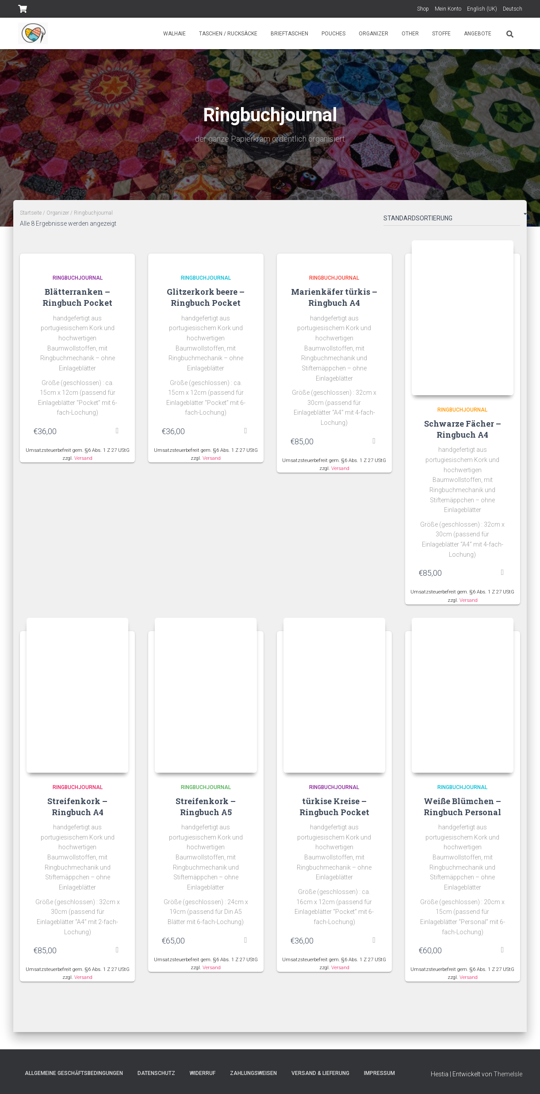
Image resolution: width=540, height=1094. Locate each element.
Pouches (333, 34)
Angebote (477, 34)
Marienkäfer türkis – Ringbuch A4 (334, 297)
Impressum (379, 1073)
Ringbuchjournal (78, 278)
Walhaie (174, 34)
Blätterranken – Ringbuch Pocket (77, 297)
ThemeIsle (508, 1074)
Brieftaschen (289, 34)
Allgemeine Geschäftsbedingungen (74, 1073)
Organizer (373, 34)
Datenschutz (156, 1073)
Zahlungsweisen (253, 1073)
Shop (423, 9)
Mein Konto (448, 9)
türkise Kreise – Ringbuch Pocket (334, 806)
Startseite (31, 213)
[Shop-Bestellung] (451, 220)
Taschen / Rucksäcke (228, 34)
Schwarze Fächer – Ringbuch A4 (462, 429)
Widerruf (202, 1073)
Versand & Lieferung (320, 1073)
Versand (83, 458)
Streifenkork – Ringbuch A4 (77, 806)
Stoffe (441, 34)
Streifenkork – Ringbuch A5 (206, 806)
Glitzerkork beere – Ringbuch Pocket (206, 297)
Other (410, 34)
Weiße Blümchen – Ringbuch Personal (462, 806)
